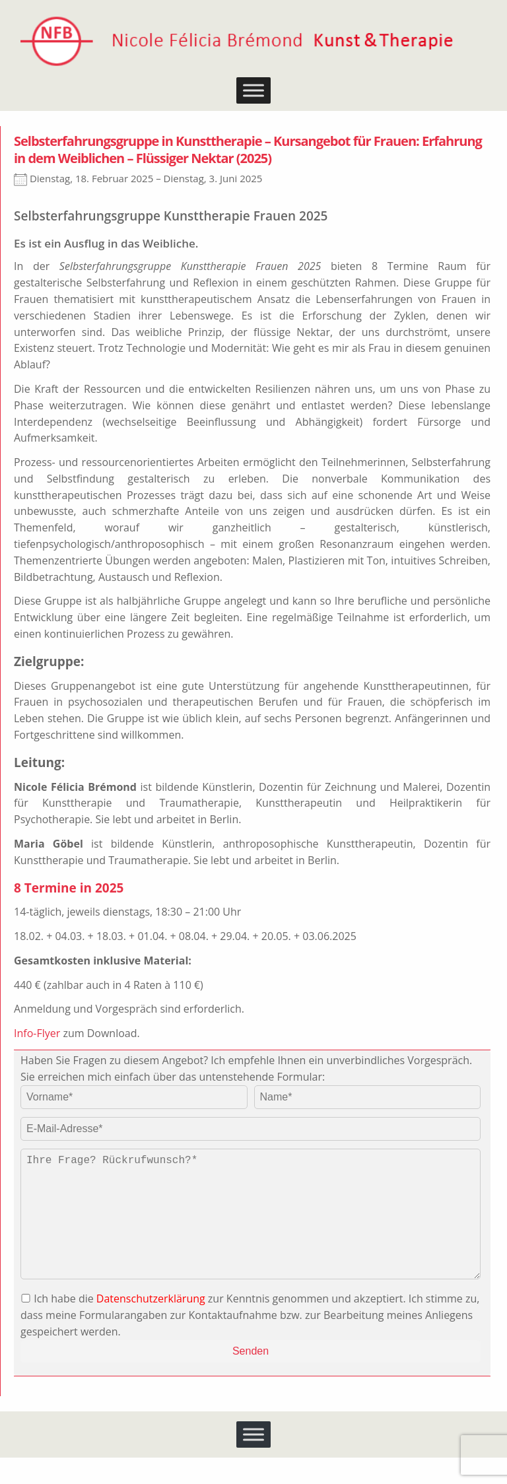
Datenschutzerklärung (150, 1325)
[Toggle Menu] (253, 90)
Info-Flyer (37, 1033)
